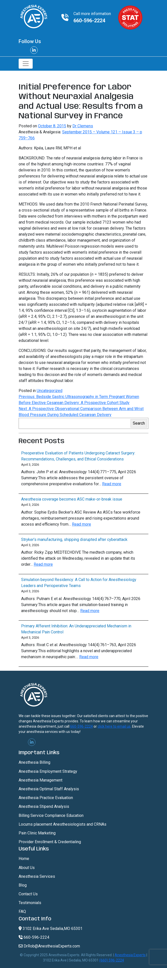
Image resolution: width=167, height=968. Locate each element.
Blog (23, 885)
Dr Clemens (82, 126)
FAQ (22, 911)
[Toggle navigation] (26, 64)
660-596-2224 (89, 21)
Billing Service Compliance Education (51, 815)
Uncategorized (49, 390)
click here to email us (114, 726)
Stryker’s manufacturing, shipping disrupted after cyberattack (74, 539)
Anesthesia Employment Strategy (48, 771)
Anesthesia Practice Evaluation (46, 797)
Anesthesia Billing (34, 762)
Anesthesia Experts (130, 955)
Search (139, 423)
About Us (27, 867)
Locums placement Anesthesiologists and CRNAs (62, 824)
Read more (111, 483)
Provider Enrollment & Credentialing (50, 841)
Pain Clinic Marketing (37, 833)
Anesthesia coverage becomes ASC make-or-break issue (71, 499)
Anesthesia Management (40, 780)
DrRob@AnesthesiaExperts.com (49, 946)
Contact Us (28, 894)
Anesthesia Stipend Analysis (44, 806)
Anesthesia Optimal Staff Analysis (49, 789)
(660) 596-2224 (111, 960)
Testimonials (30, 902)
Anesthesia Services (37, 876)
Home (24, 858)
